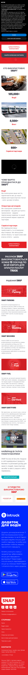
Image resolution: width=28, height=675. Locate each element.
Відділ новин (5, 626)
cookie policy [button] (4, 10)
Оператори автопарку (7, 635)
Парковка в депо (6, 641)
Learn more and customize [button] (14, 38)
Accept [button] (14, 35)
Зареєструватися (6, 629)
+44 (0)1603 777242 (7, 655)
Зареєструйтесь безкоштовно (14, 47)
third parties (4, 13)
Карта (3, 623)
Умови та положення (7, 611)
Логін (2, 632)
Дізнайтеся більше (10, 477)
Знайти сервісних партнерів (14, 55)
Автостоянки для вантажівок (9, 638)
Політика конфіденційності (8, 614)
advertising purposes (6, 19)
